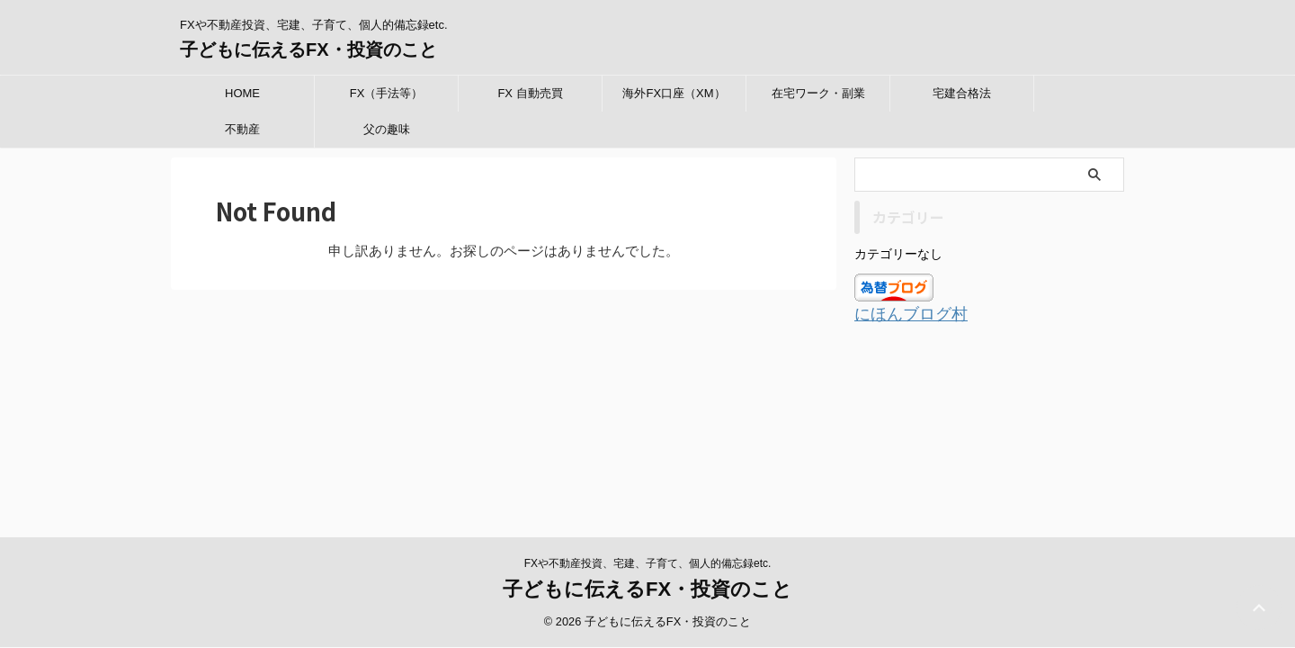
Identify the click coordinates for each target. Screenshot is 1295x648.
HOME (242, 93)
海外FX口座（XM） (673, 93)
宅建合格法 (962, 93)
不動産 (242, 129)
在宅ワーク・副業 (818, 93)
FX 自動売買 (529, 93)
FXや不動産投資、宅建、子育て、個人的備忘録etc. (648, 415)
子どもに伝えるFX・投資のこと (308, 49)
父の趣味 (386, 129)
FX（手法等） (387, 93)
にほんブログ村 (901, 313)
